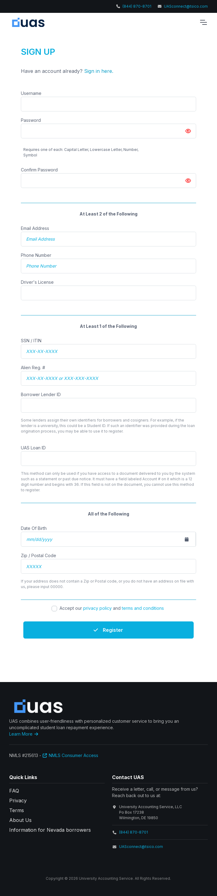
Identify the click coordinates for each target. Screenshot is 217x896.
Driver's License (37, 282)
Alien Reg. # (33, 367)
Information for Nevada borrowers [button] (50, 830)
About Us (20, 820)
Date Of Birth (34, 528)
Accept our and (112, 608)
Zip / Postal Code (38, 555)
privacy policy (97, 608)
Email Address (35, 228)
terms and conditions (143, 608)
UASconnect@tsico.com (186, 6)
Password (31, 120)
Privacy (18, 800)
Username (31, 93)
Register (108, 630)
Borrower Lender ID (41, 394)
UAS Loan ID (33, 447)
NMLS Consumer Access (70, 755)
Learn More (24, 734)
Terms (16, 810)
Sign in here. (98, 71)
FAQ (14, 791)
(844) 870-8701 (136, 6)
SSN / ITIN (31, 340)
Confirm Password (39, 169)
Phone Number (36, 255)
